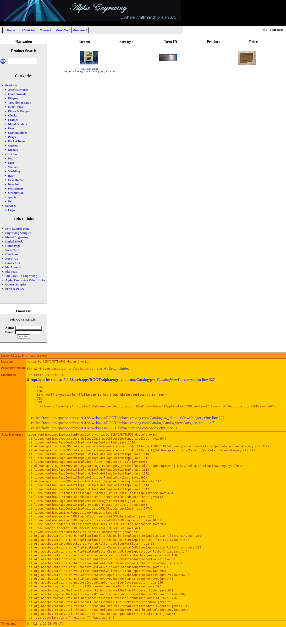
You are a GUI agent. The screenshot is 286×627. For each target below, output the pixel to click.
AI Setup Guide (116, 368)
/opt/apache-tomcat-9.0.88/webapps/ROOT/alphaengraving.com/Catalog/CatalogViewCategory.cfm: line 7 (122, 423)
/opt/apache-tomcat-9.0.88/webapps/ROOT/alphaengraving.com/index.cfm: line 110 (105, 428)
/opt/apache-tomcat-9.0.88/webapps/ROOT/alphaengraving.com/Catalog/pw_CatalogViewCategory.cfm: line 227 (127, 418)
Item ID (170, 42)
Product (213, 42)
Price (253, 42)
